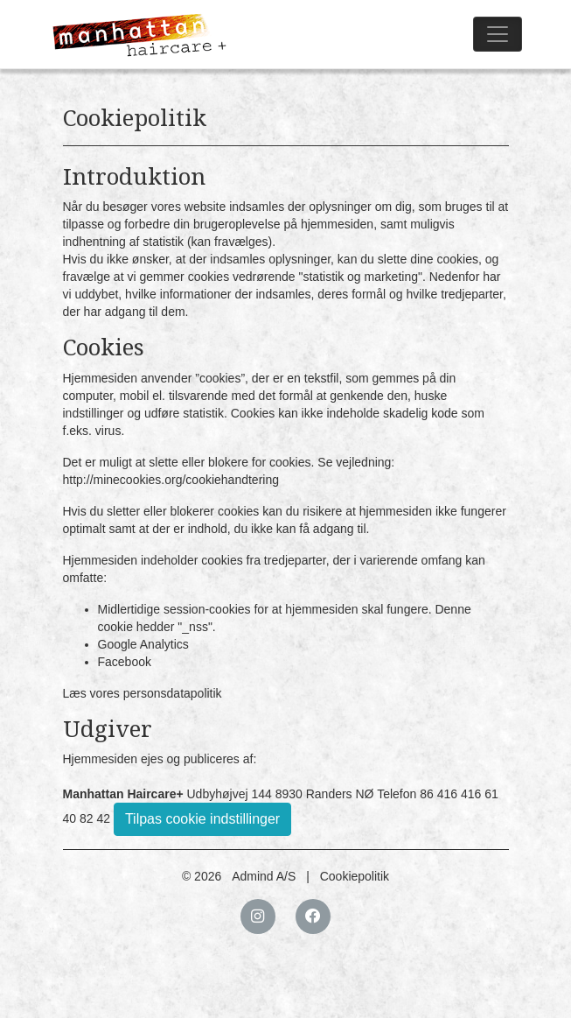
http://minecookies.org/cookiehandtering (171, 480)
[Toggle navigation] (497, 34)
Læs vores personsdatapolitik (142, 693)
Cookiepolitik (354, 876)
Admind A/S (264, 876)
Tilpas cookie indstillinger (202, 818)
